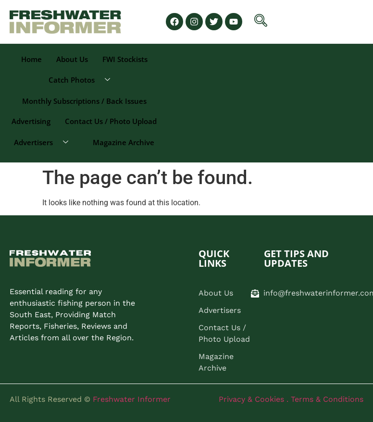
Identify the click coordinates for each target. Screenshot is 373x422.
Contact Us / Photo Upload (111, 121)
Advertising (31, 121)
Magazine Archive (123, 142)
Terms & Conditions (327, 399)
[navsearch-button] (260, 22)
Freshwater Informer (132, 399)
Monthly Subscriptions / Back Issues (84, 101)
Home (31, 59)
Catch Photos (83, 80)
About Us (72, 59)
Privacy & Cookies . (255, 399)
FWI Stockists (125, 59)
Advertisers (44, 143)
